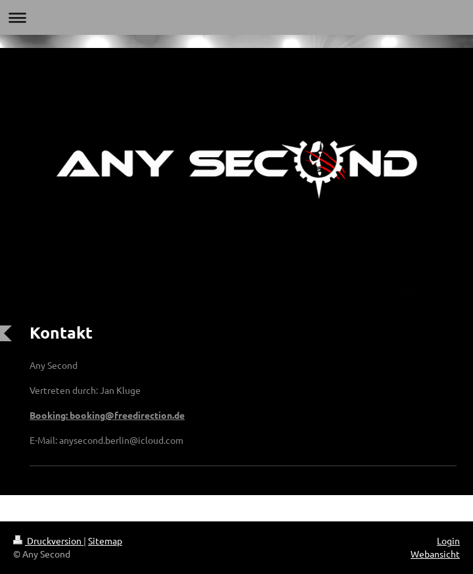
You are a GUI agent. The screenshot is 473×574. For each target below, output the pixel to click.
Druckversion (48, 540)
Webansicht (435, 554)
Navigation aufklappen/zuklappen (236, 17)
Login (448, 540)
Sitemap (105, 540)
